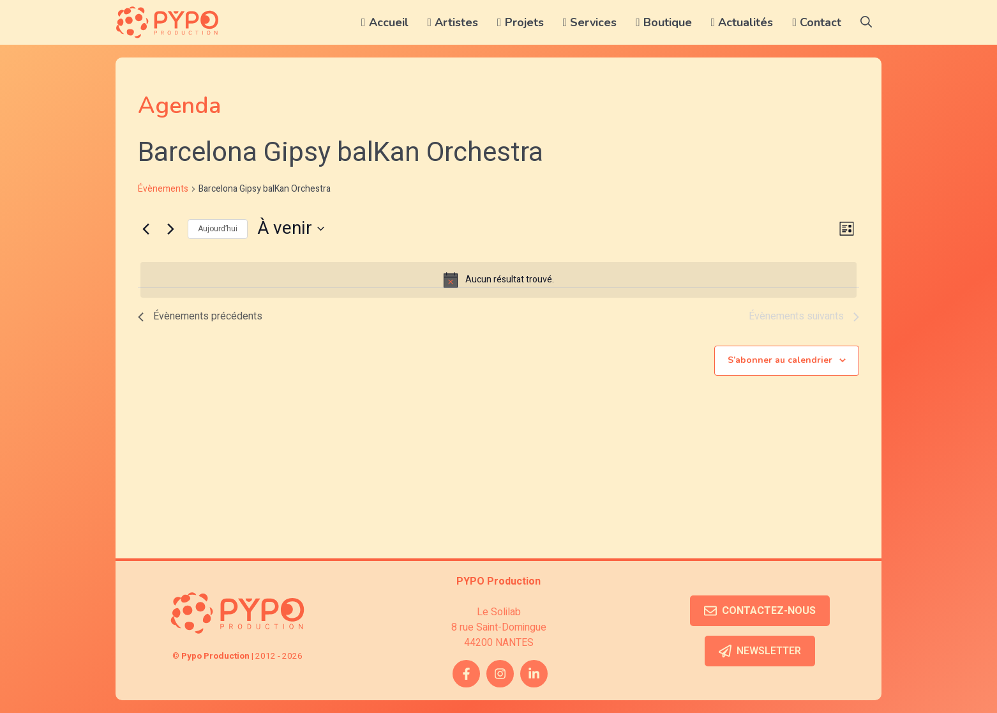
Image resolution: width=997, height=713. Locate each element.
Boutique (664, 22)
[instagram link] (500, 673)
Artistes (453, 22)
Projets (520, 22)
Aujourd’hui (217, 228)
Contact (816, 22)
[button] (866, 22)
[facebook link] (466, 673)
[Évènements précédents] (145, 228)
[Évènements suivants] (170, 228)
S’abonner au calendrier (780, 360)
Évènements (163, 189)
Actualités (742, 22)
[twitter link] (534, 673)
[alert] (498, 280)
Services (590, 22)
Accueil (385, 22)
